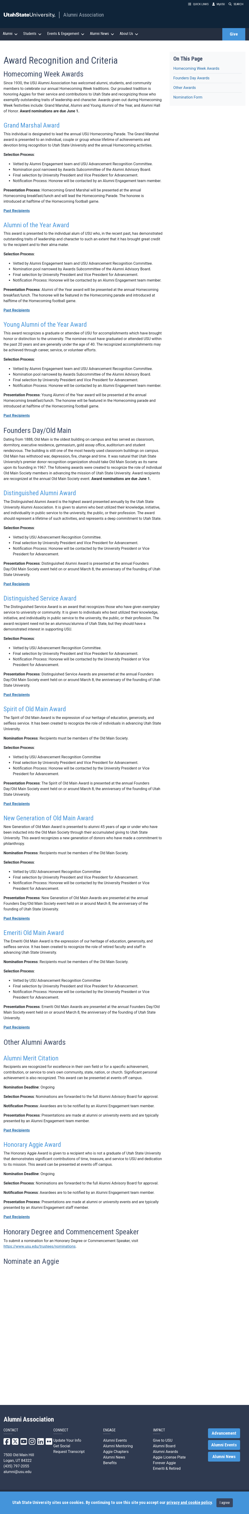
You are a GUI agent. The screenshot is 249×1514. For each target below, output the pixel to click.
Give (234, 34)
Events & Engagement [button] (65, 33)
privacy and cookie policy (189, 1502)
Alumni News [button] (102, 33)
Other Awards (184, 87)
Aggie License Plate (169, 1457)
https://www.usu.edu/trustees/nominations (40, 1246)
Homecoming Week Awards (196, 68)
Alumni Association (83, 15)
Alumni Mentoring (118, 1446)
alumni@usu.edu (17, 1472)
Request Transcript (69, 1451)
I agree (224, 1502)
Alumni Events (115, 1440)
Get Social (61, 1446)
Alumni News (114, 1457)
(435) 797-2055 (16, 1466)
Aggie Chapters (116, 1451)
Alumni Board (164, 1446)
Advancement (224, 1433)
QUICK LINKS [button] (198, 4)
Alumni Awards (165, 1451)
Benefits (110, 1463)
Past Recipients (17, 211)
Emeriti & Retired (167, 1468)
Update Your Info (67, 1440)
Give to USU (162, 1440)
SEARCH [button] (236, 4)
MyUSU (218, 4)
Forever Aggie (164, 1463)
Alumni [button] (10, 33)
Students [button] (32, 33)
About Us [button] (129, 33)
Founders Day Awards (191, 78)
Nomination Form (187, 97)
